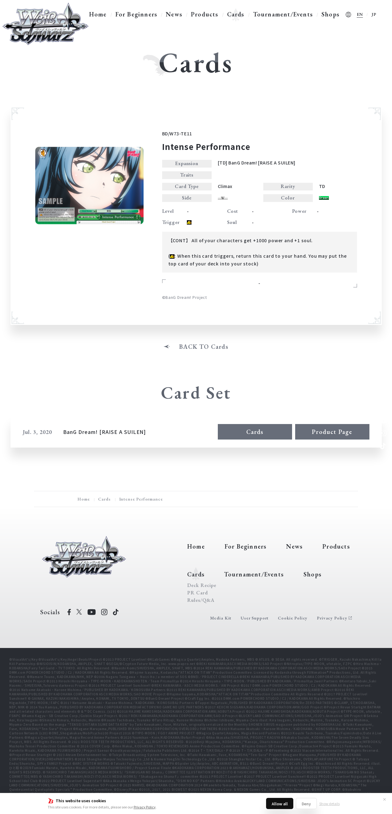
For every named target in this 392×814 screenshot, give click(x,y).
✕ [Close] (384, 799)
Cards (235, 14)
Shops (330, 14)
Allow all (280, 803)
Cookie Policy (293, 618)
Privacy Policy (145, 806)
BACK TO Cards (203, 347)
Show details (329, 803)
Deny (306, 803)
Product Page (332, 432)
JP (374, 14)
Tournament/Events (283, 14)
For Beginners (136, 14)
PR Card (197, 592)
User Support (255, 618)
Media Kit (221, 618)
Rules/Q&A (200, 600)
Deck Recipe (201, 585)
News (174, 14)
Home (98, 14)
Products (204, 14)
